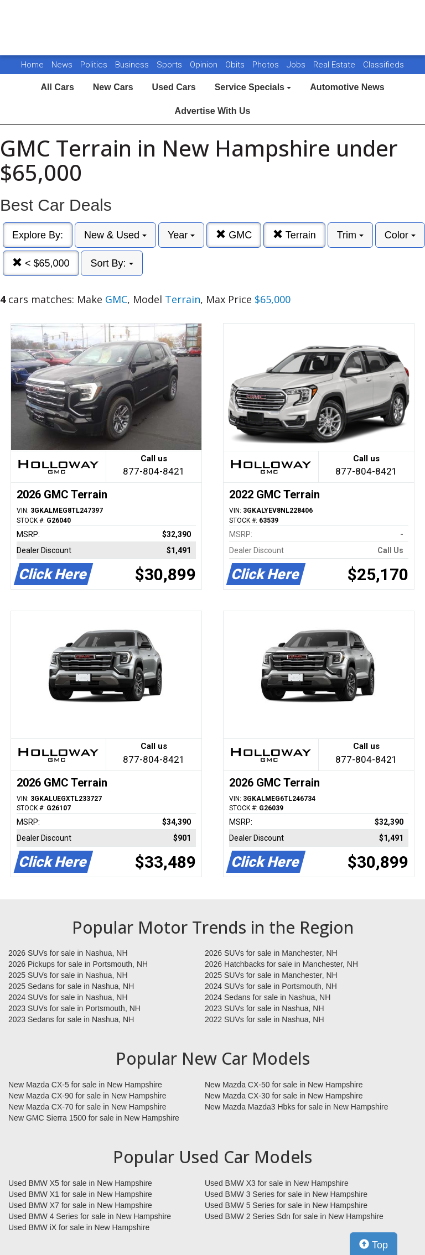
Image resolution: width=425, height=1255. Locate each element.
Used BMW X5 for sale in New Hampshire (80, 1183)
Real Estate (335, 65)
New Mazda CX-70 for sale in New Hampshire (87, 1106)
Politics (93, 65)
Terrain (294, 235)
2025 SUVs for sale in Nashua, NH (68, 975)
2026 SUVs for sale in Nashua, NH (68, 953)
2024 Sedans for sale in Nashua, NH (267, 997)
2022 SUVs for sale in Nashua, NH (264, 1019)
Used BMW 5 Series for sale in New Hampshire (286, 1205)
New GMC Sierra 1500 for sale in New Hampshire (93, 1117)
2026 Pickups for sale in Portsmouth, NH (78, 964)
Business (133, 65)
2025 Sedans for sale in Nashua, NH (71, 986)
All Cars (57, 87)
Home (32, 65)
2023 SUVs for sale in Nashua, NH (264, 1008)
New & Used (115, 235)
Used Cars (174, 87)
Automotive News (347, 87)
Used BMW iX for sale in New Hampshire (78, 1227)
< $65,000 (41, 263)
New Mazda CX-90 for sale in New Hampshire (87, 1095)
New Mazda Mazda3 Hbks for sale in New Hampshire (296, 1106)
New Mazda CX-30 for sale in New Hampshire (284, 1095)
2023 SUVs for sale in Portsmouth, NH (74, 1008)
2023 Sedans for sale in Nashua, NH (71, 1019)
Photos (266, 65)
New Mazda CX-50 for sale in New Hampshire (284, 1084)
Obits (236, 65)
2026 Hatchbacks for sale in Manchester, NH (281, 964)
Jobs (297, 65)
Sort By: (111, 263)
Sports (170, 65)
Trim (350, 235)
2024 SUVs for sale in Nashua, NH (68, 997)
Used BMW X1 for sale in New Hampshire (80, 1194)
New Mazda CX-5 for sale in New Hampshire (85, 1084)
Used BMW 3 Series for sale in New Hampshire (286, 1194)
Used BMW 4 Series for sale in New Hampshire (89, 1216)
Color (400, 235)
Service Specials (253, 87)
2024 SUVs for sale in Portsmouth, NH (271, 986)
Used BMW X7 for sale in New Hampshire (80, 1205)
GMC (234, 235)
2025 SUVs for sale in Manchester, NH (271, 975)
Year (181, 235)
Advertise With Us (213, 111)
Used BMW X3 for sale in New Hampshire (277, 1183)
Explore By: (37, 235)
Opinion (205, 65)
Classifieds (383, 65)
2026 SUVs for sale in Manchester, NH (271, 953)
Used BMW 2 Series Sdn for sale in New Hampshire (294, 1216)
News (61, 65)
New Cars (113, 87)
